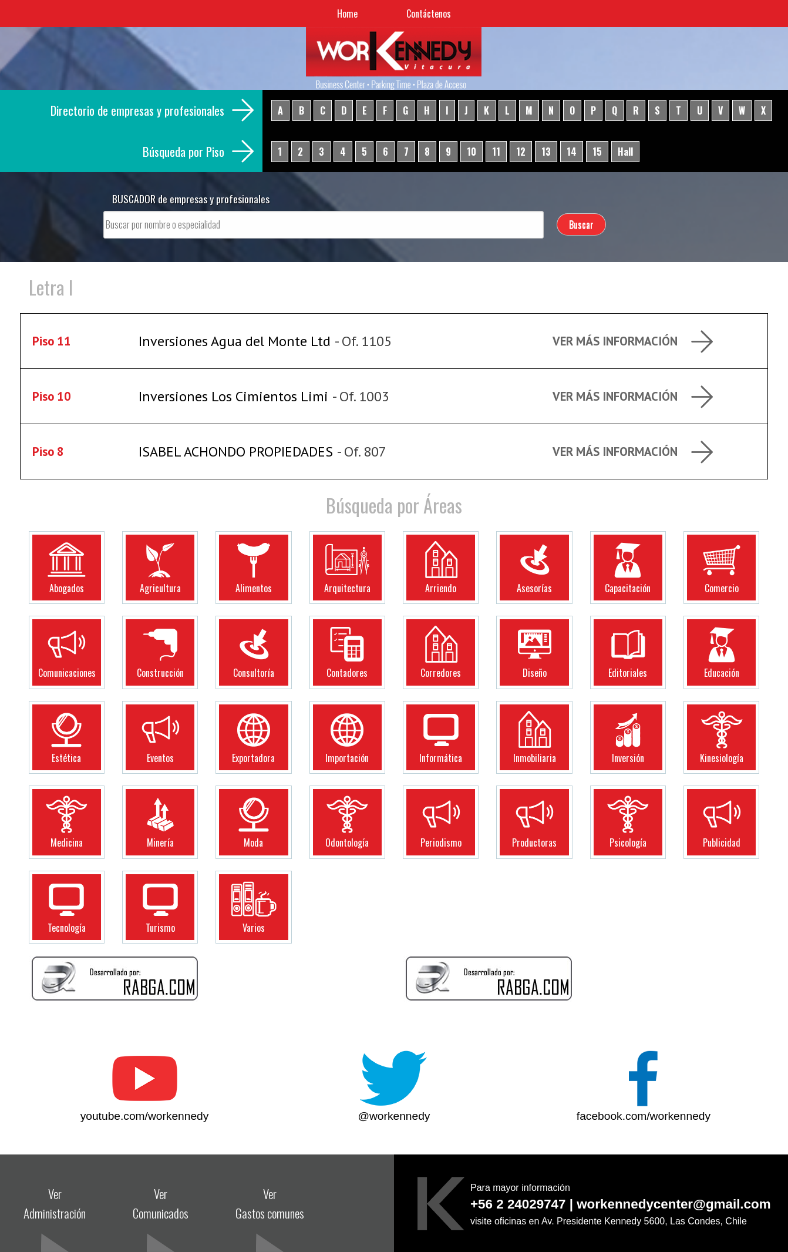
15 (597, 152)
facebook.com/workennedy (643, 1116)
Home (347, 13)
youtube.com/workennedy (144, 1116)
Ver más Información (615, 341)
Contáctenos (428, 13)
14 (572, 152)
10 (471, 152)
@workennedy (394, 1116)
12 (521, 152)
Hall (625, 152)
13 (546, 152)
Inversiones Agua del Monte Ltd (235, 341)
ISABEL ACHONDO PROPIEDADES (236, 451)
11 (496, 152)
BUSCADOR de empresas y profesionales (191, 198)
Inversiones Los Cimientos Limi (233, 396)
